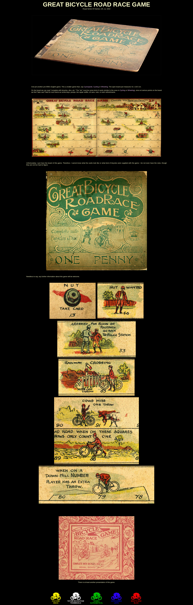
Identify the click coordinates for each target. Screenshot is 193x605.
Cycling (96, 87)
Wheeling (104, 87)
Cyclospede (88, 87)
